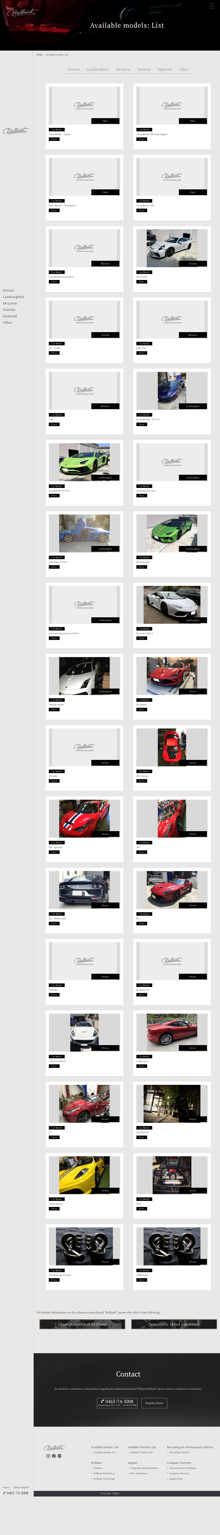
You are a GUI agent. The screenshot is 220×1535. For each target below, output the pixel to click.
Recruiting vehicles (179, 1490)
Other (7, 322)
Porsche (9, 309)
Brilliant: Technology (104, 1517)
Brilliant (98, 1506)
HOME (39, 54)
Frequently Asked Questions (144, 1506)
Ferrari (8, 290)
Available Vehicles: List (141, 1490)
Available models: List (104, 1490)
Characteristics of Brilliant (182, 1506)
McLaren (10, 303)
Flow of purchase (138, 1511)
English (25, 1487)
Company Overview (179, 1511)
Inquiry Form (15, 1500)
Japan (16, 1487)
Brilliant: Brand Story (104, 1511)
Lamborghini (13, 296)
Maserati (10, 316)
